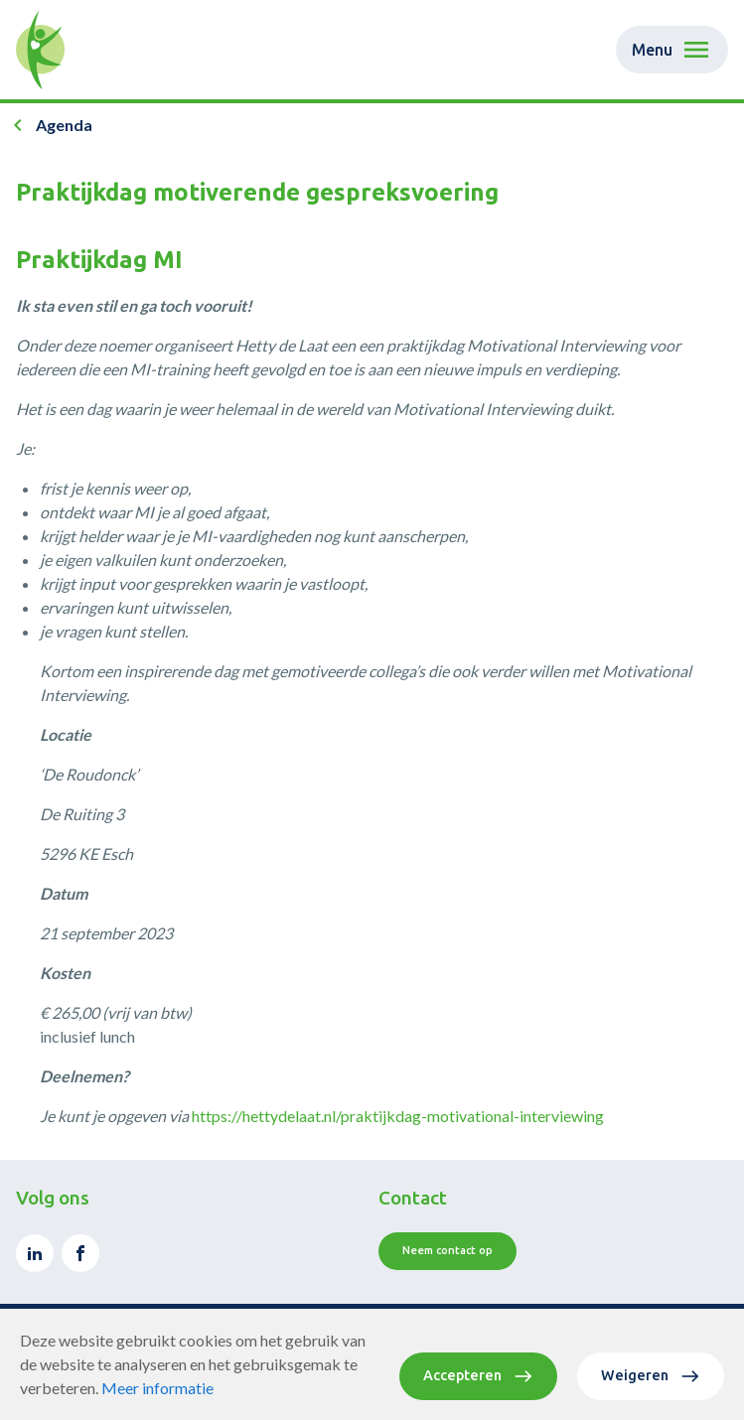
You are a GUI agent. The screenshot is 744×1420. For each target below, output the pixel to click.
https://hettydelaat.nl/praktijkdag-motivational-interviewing (398, 1115)
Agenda (64, 124)
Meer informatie (157, 1387)
